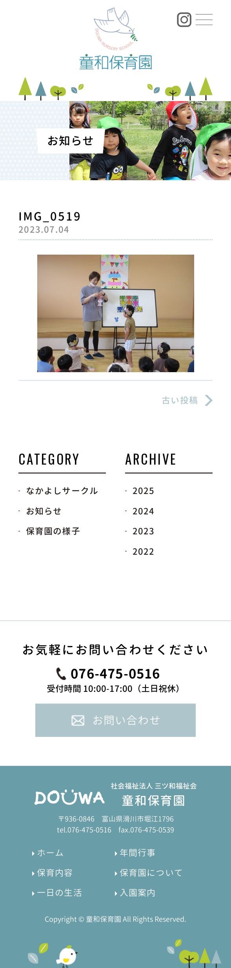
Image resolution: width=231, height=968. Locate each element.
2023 (144, 531)
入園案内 (138, 893)
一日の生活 (59, 893)
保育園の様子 (53, 531)
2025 (144, 491)
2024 (144, 511)
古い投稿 (180, 400)
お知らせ (44, 511)
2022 (144, 551)
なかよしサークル (62, 491)
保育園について (151, 873)
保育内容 (55, 873)
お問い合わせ (126, 720)
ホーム (50, 853)
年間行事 (138, 853)
